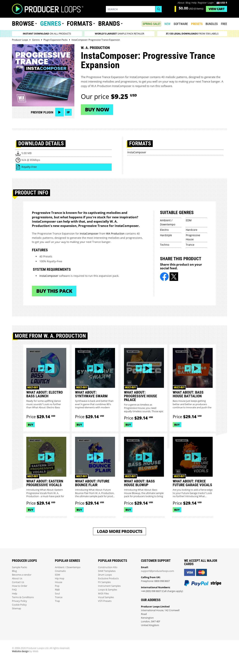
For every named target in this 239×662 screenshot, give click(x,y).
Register (202, 2)
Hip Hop (59, 578)
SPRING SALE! (151, 24)
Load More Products (119, 531)
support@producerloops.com (157, 571)
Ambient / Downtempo (67, 567)
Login (211, 2)
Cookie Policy (19, 604)
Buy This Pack (54, 290)
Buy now (97, 109)
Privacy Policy (19, 601)
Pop (57, 585)
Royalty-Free (29, 167)
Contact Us (18, 582)
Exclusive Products (108, 578)
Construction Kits (107, 567)
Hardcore (191, 230)
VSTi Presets (104, 601)
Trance (190, 244)
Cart (216, 9)
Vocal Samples (106, 597)
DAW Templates (107, 571)
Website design (20, 651)
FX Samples (104, 582)
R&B (57, 589)
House (58, 582)
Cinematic (60, 571)
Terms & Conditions (23, 597)
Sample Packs (19, 567)
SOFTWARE (181, 24)
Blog (188, 2)
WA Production (115, 233)
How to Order (19, 585)
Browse (23, 23)
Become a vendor (21, 574)
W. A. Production (95, 47)
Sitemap (16, 608)
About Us (17, 578)
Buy (30, 424)
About (181, 2)
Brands (109, 23)
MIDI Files (103, 593)
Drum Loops (105, 574)
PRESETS (197, 24)
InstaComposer (136, 152)
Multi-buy (32, 387)
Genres (50, 23)
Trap (57, 601)
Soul (57, 593)
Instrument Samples (109, 585)
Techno (164, 244)
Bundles (212, 24)
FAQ (14, 589)
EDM (189, 220)
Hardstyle (166, 235)
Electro (164, 230)
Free (224, 24)
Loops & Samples (107, 589)
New (167, 24)
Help (194, 2)
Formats (79, 23)
